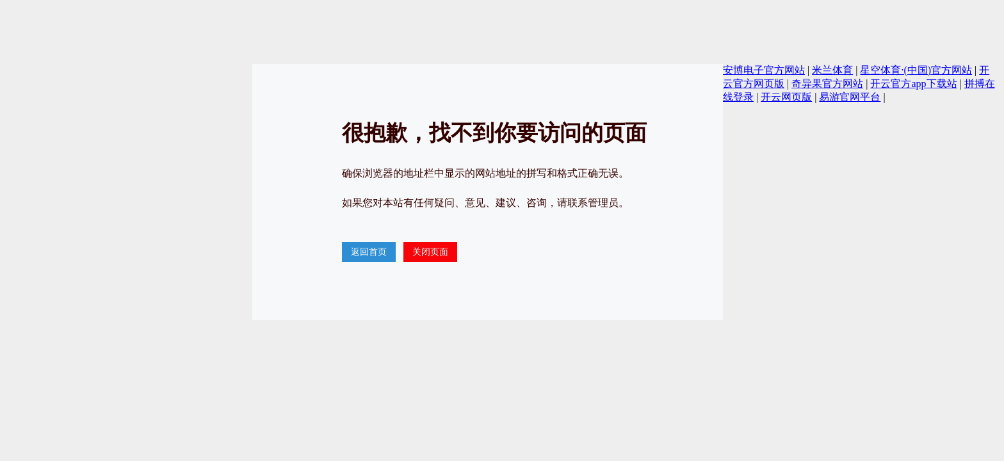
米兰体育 (832, 70)
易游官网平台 (849, 97)
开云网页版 (786, 97)
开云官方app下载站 (913, 83)
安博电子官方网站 (764, 70)
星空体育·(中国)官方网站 (916, 70)
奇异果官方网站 (827, 83)
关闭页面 (430, 252)
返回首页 (369, 252)
